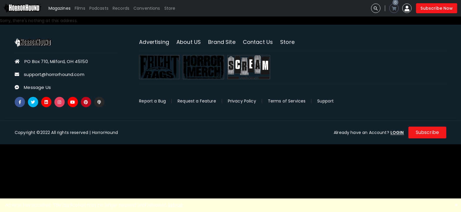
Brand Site (221, 42)
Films (80, 8)
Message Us (37, 87)
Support (325, 101)
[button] (407, 8)
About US (188, 42)
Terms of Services (287, 101)
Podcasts (98, 8)
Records (121, 8)
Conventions (146, 8)
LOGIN (397, 132)
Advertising (154, 42)
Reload (175, 205)
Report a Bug (152, 101)
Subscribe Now (436, 8)
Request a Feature (197, 101)
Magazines (60, 8)
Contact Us (258, 42)
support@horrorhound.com (54, 74)
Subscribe (427, 132)
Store (170, 8)
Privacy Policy (242, 101)
